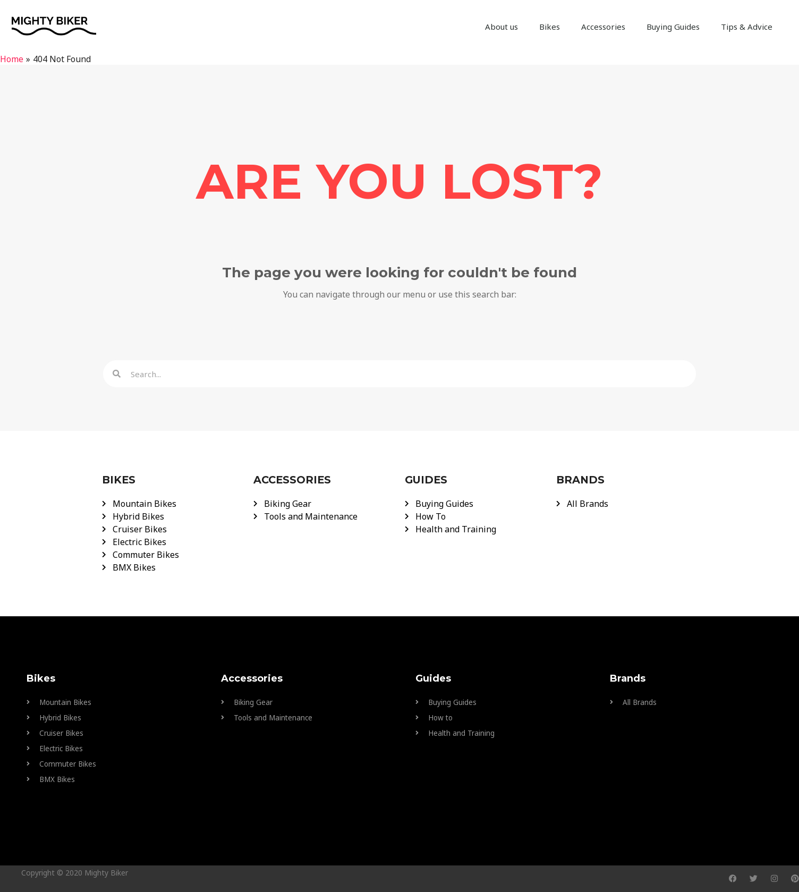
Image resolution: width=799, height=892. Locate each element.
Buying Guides (673, 26)
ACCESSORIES (293, 479)
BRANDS (581, 479)
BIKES (119, 479)
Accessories (603, 26)
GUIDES (427, 479)
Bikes (549, 26)
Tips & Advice (746, 26)
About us (501, 26)
